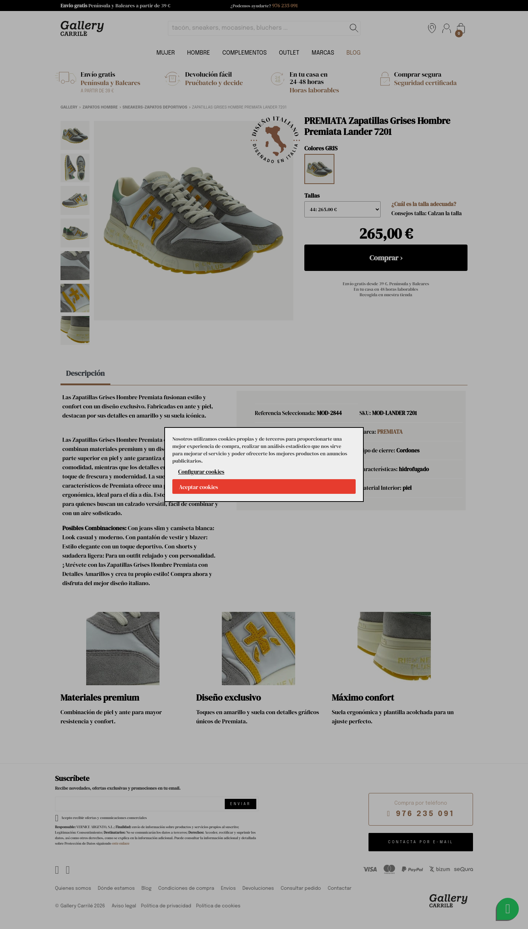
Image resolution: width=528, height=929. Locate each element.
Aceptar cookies (198, 487)
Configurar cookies (201, 471)
